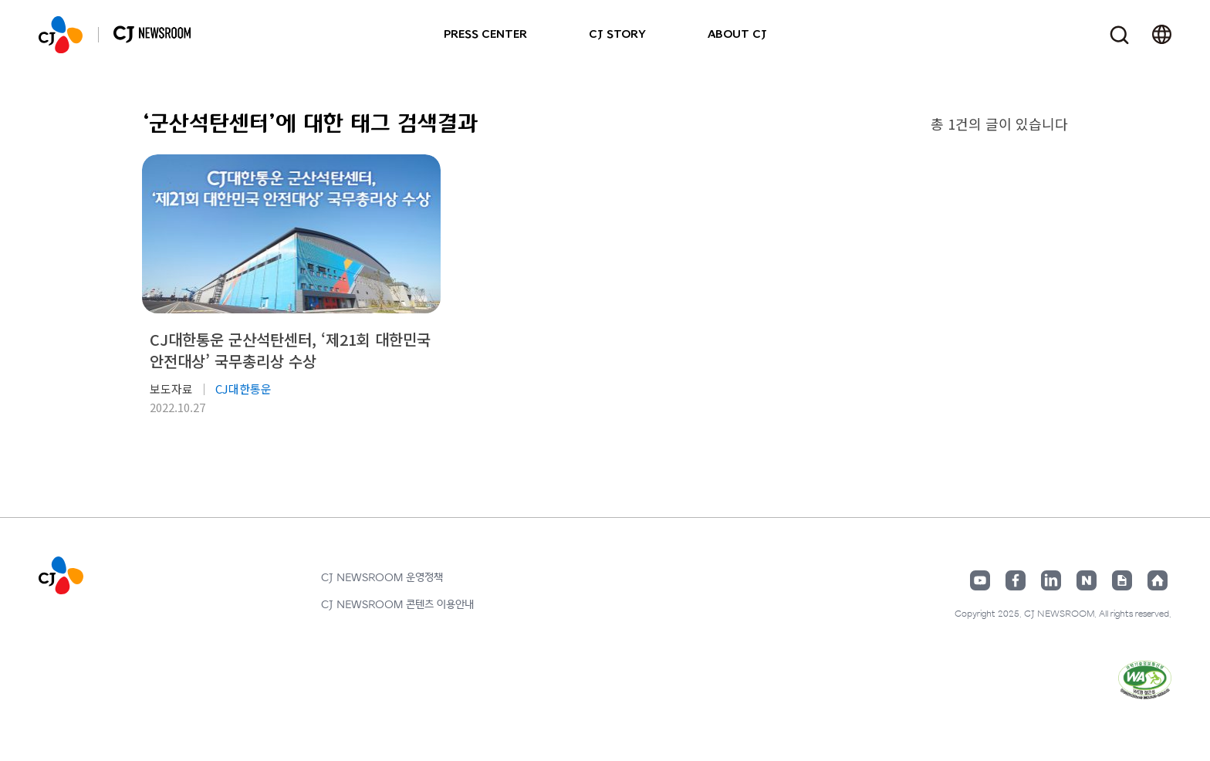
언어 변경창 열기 (1161, 35)
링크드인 (1051, 580)
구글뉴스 (1122, 580)
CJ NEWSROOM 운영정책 (382, 577)
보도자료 (171, 388)
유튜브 (980, 580)
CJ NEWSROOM (61, 34)
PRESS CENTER (485, 34)
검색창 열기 (1119, 35)
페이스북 (1015, 580)
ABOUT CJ (737, 34)
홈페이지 (1157, 580)
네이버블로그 (1086, 580)
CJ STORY (617, 34)
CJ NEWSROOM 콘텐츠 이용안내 (397, 604)
